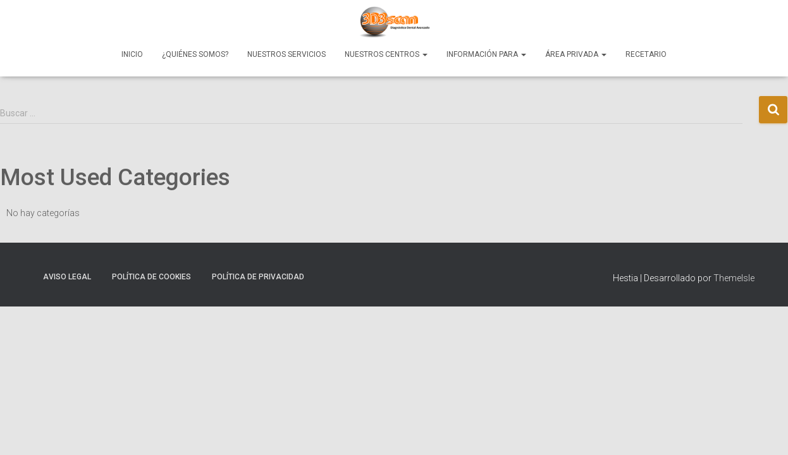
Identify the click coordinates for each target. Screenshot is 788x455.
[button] (424, 54)
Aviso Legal (67, 276)
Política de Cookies (151, 276)
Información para (486, 54)
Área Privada (575, 54)
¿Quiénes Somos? (195, 54)
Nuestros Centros (386, 54)
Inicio (132, 54)
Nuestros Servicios (286, 54)
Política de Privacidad (258, 276)
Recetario (646, 54)
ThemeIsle (733, 278)
